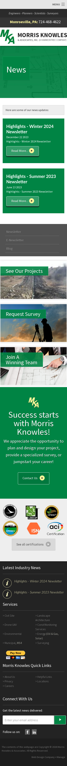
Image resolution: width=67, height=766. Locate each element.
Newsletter (13, 232)
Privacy (9, 681)
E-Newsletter (15, 240)
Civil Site (9, 615)
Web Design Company (43, 757)
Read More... (19, 151)
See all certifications (30, 544)
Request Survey (23, 314)
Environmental (13, 634)
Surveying (43, 643)
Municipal (10, 643)
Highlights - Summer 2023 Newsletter (39, 592)
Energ (40, 634)
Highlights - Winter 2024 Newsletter (38, 581)
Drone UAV (11, 624)
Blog (9, 248)
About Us (10, 677)
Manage (61, 757)
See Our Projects (24, 271)
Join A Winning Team (21, 360)
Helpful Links (44, 677)
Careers (9, 686)
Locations (43, 681)
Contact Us (30, 478)
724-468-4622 (50, 21)
